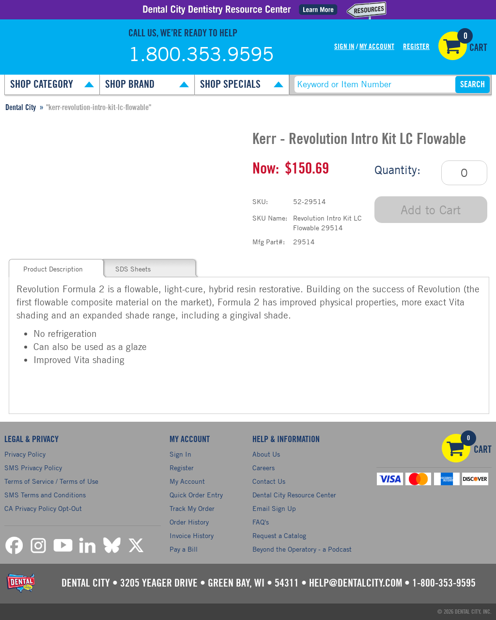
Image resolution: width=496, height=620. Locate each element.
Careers (263, 467)
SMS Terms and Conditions (45, 495)
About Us (266, 454)
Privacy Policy (25, 454)
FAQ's (260, 522)
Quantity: (397, 169)
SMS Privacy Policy (33, 467)
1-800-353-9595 (444, 583)
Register (416, 46)
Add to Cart (431, 209)
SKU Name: (269, 218)
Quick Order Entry (196, 495)
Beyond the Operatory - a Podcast (302, 549)
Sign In (344, 46)
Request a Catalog (279, 535)
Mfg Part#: (268, 242)
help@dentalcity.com (355, 583)
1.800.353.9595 (201, 53)
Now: (265, 168)
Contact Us (268, 481)
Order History (189, 522)
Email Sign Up (274, 508)
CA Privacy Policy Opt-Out (43, 508)
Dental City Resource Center (294, 495)
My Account (376, 46)
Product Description (53, 269)
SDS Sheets (133, 269)
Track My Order (192, 508)
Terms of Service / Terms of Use (51, 481)
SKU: (260, 201)
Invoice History (192, 535)
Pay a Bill (184, 549)
